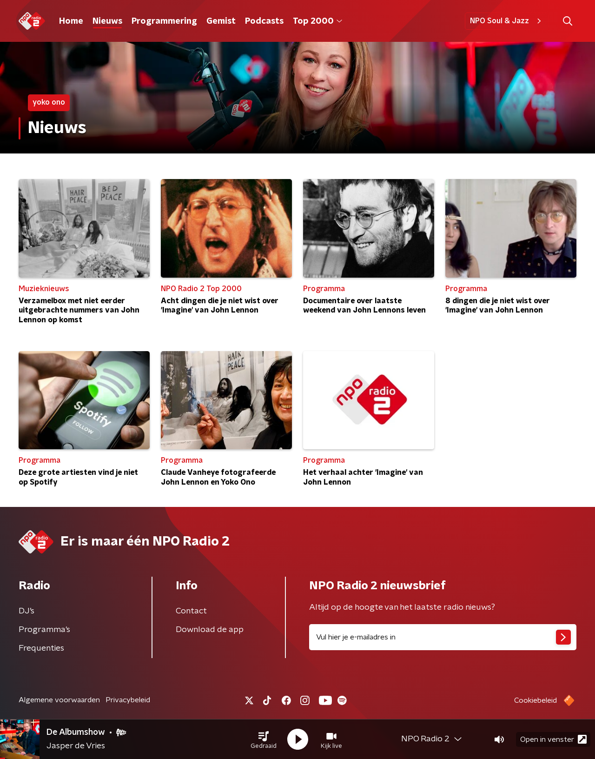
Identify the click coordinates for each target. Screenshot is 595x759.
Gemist (221, 21)
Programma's (44, 630)
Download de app (210, 630)
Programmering (164, 21)
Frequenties (41, 648)
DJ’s (26, 611)
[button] (263, 739)
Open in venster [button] (553, 739)
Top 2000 (317, 21)
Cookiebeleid (535, 700)
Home (71, 21)
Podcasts (264, 21)
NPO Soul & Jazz (507, 21)
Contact (191, 611)
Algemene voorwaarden (59, 700)
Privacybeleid (128, 700)
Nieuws (107, 21)
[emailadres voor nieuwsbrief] (442, 637)
